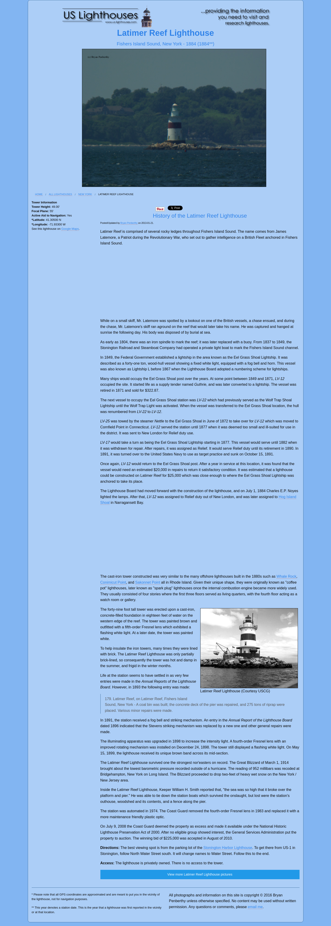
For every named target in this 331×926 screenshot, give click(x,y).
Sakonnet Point (147, 582)
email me (255, 907)
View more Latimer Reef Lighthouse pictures (199, 874)
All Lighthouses (60, 194)
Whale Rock (286, 576)
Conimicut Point (113, 582)
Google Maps (70, 228)
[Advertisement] (200, 282)
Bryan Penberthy (129, 223)
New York (85, 194)
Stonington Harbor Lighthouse (227, 848)
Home (39, 194)
